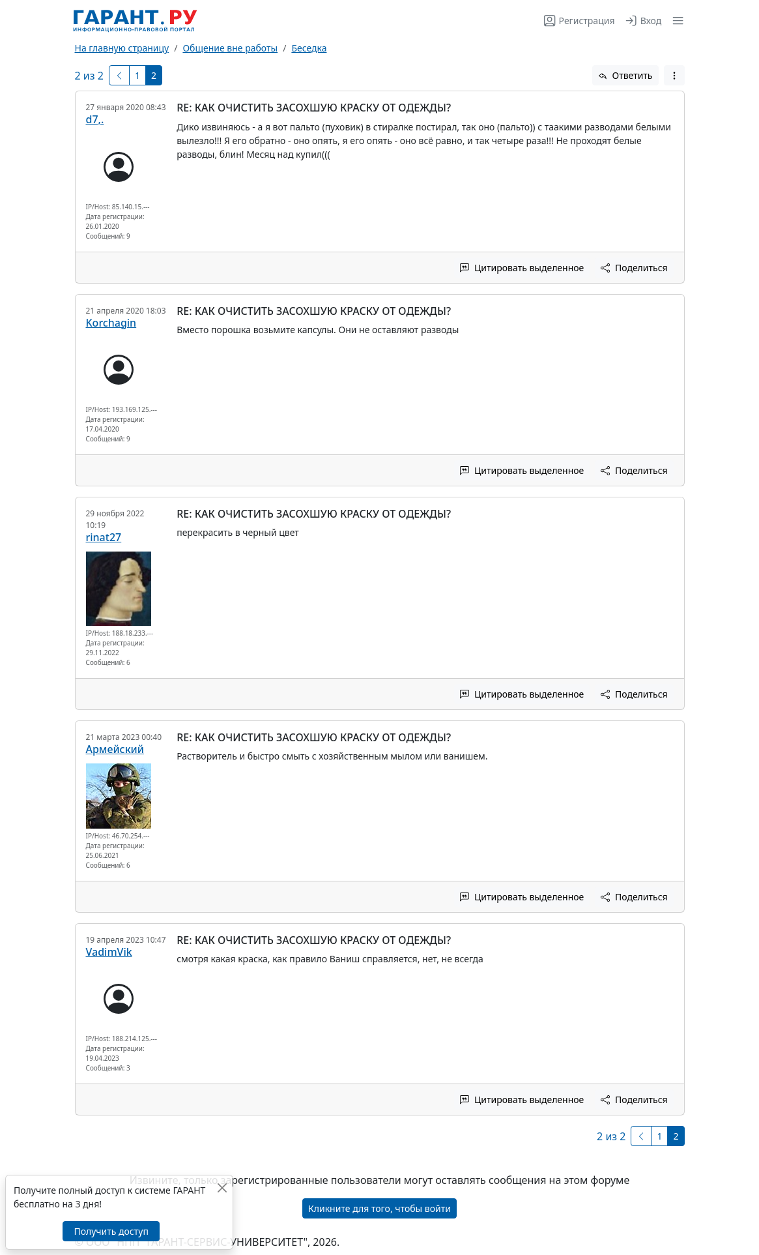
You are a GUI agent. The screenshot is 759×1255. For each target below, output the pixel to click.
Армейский (115, 749)
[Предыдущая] (119, 75)
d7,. (95, 119)
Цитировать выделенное (522, 267)
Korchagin (111, 323)
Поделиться (634, 267)
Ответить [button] (625, 75)
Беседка (308, 48)
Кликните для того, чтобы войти (379, 1208)
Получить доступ (111, 1231)
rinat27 (104, 537)
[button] (675, 20)
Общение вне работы (230, 48)
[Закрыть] (221, 1187)
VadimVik (109, 952)
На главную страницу (122, 48)
